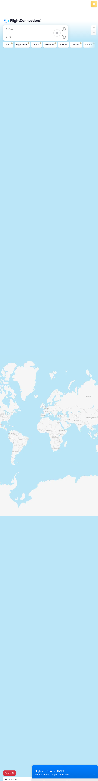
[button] (93, 27)
